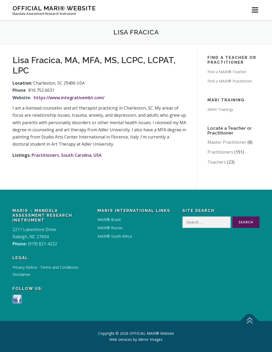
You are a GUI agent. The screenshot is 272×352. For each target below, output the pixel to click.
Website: (21, 98)
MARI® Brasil (109, 219)
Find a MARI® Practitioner (229, 81)
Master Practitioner (226, 142)
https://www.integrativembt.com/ (69, 98)
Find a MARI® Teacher (226, 71)
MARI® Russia (109, 227)
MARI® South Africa (114, 236)
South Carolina (76, 155)
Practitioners (45, 155)
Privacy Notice (24, 267)
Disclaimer (21, 274)
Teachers (216, 162)
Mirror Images (150, 339)
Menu (255, 10)
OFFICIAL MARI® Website (54, 8)
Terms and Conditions (59, 267)
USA (98, 155)
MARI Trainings (220, 109)
